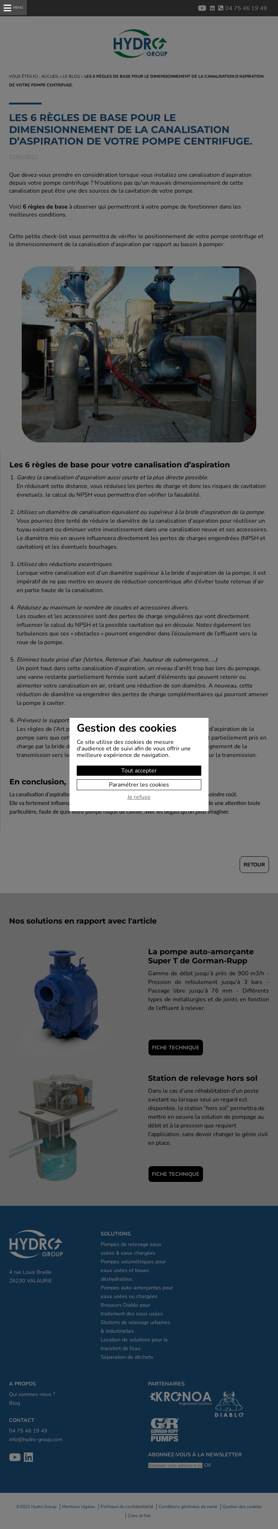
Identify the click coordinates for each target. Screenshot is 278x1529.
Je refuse (139, 797)
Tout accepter (139, 771)
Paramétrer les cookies (139, 785)
